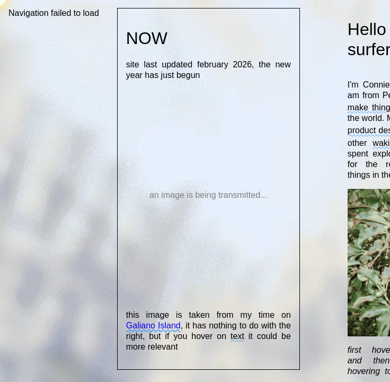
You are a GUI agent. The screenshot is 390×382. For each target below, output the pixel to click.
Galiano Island (153, 325)
